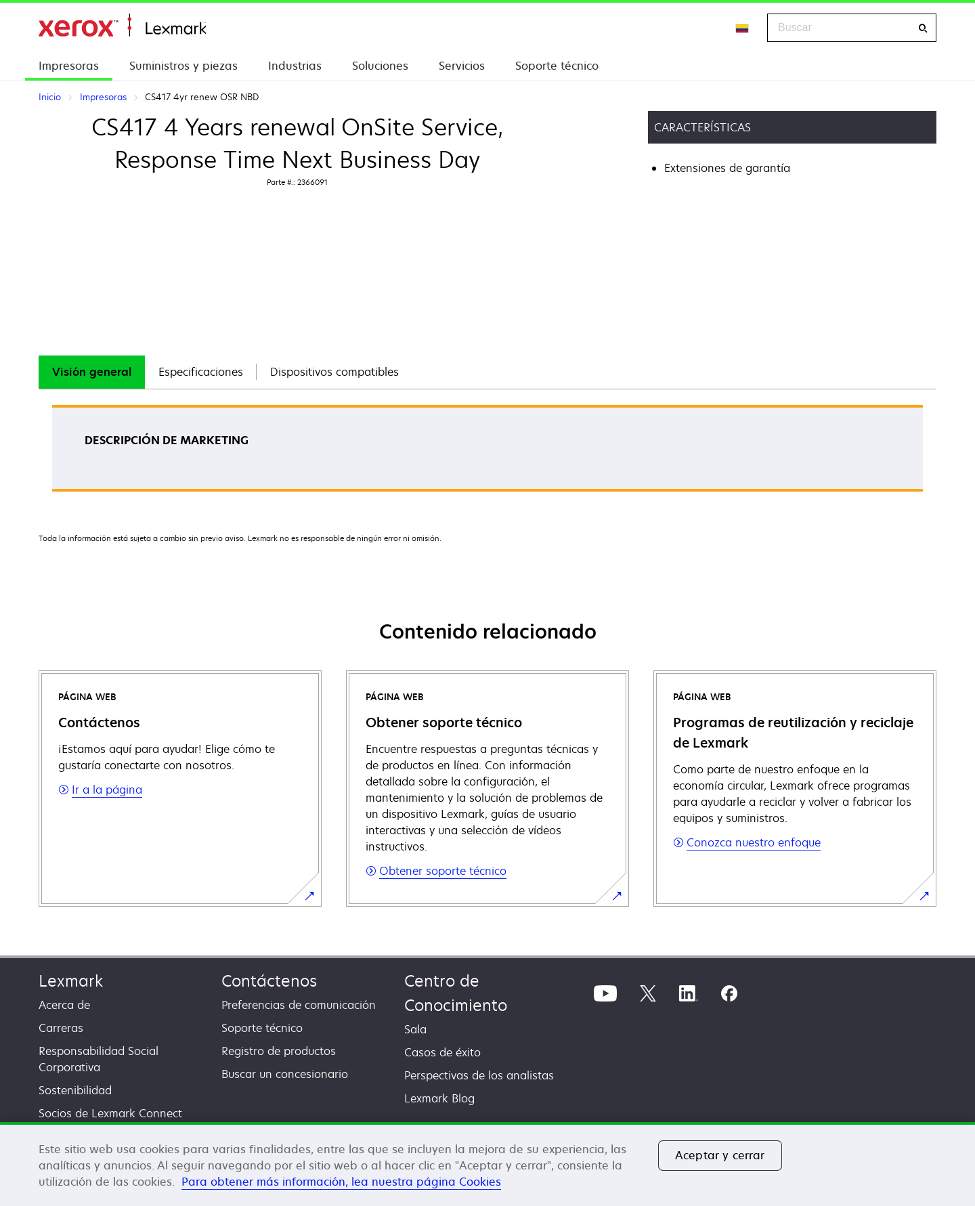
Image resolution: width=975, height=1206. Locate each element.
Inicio (122, 25)
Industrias (295, 65)
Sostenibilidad (75, 1090)
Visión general (91, 371)
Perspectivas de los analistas (479, 1075)
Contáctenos (269, 980)
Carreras (61, 1027)
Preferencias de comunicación (298, 1004)
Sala (415, 1029)
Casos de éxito (442, 1052)
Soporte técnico (557, 65)
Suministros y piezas (183, 65)
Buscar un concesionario (284, 1074)
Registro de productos (278, 1050)
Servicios (462, 65)
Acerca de (64, 1004)
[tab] (92, 372)
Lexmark (71, 980)
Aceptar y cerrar (720, 1155)
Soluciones (380, 65)
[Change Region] (743, 27)
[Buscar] (922, 28)
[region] (487, 1164)
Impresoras (69, 65)
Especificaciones (200, 371)
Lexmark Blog (439, 1098)
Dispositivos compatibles (334, 371)
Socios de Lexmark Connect (110, 1113)
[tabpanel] (487, 452)
